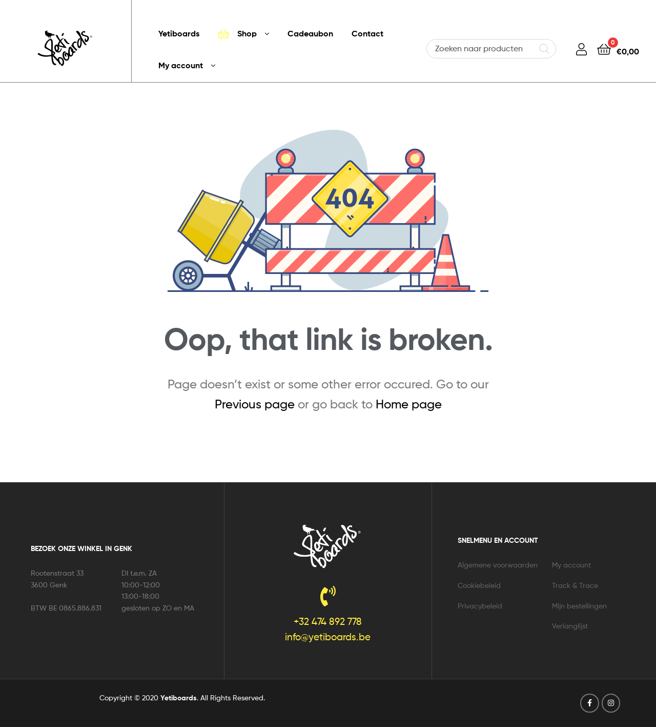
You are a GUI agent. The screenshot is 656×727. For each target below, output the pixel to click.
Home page (409, 404)
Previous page (255, 404)
